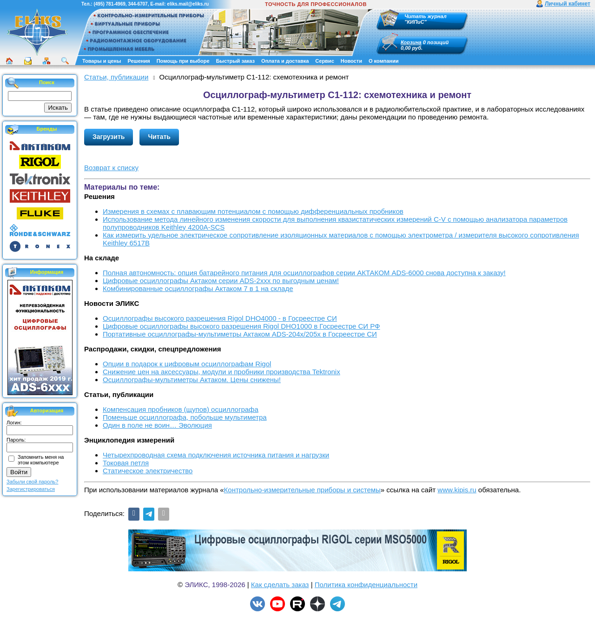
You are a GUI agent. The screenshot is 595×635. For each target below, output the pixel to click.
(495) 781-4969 (109, 4)
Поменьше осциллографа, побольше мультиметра (185, 417)
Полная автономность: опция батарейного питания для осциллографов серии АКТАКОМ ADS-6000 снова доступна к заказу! (304, 273)
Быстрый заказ (235, 61)
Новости (351, 61)
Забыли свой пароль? (32, 481)
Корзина (411, 42)
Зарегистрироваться (31, 489)
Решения (138, 61)
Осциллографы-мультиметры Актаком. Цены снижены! (192, 380)
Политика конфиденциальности (366, 585)
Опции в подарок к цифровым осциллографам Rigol (187, 364)
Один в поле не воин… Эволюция (157, 425)
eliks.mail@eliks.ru (188, 4)
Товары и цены (101, 61)
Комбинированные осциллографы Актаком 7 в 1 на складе (198, 288)
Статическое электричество (147, 471)
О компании (384, 61)
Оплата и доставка (285, 61)
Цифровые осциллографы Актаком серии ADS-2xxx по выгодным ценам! (221, 280)
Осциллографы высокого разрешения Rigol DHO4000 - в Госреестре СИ (220, 318)
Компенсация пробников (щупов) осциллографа (180, 409)
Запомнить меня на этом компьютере (41, 459)
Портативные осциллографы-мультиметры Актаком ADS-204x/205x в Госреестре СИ (240, 334)
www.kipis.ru (456, 490)
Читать (159, 136)
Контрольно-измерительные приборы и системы (302, 490)
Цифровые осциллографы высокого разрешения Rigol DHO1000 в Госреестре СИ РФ (241, 326)
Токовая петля (126, 463)
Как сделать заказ (280, 585)
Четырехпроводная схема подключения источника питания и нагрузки (216, 455)
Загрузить (109, 136)
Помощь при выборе (183, 61)
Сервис (324, 61)
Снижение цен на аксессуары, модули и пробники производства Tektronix (221, 372)
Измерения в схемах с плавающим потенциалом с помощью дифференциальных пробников (253, 211)
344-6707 (137, 4)
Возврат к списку (111, 168)
